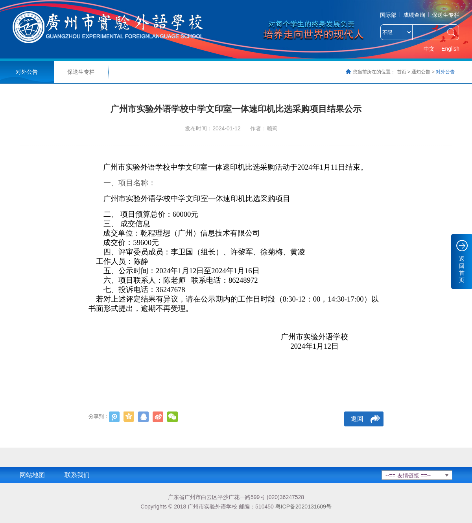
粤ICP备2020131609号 (303, 506)
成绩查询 (414, 15)
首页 (401, 72)
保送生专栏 (445, 15)
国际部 (388, 15)
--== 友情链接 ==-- (408, 475)
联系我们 (77, 475)
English (450, 48)
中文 (429, 48)
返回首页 (462, 269)
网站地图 (32, 475)
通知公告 (420, 72)
